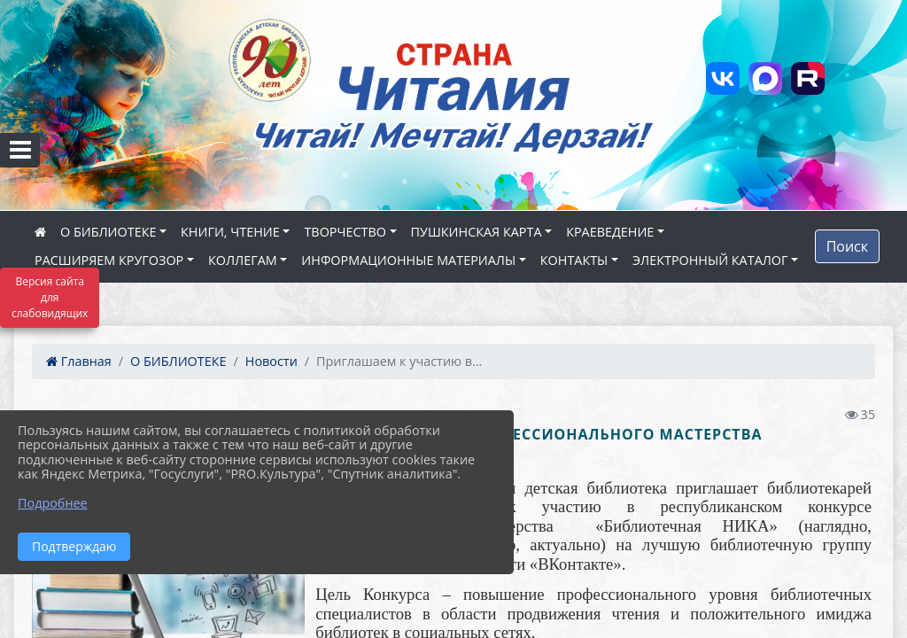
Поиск (847, 246)
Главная (79, 361)
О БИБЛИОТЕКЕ (108, 231)
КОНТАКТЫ (574, 260)
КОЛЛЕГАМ (242, 260)
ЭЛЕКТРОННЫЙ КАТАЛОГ (710, 260)
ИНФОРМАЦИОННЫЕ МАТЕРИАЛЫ (408, 260)
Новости (271, 361)
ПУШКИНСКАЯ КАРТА (476, 231)
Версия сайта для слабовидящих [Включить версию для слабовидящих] (50, 297)
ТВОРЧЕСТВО (345, 231)
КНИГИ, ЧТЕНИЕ (230, 231)
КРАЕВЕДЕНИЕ (610, 231)
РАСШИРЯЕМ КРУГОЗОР (109, 260)
